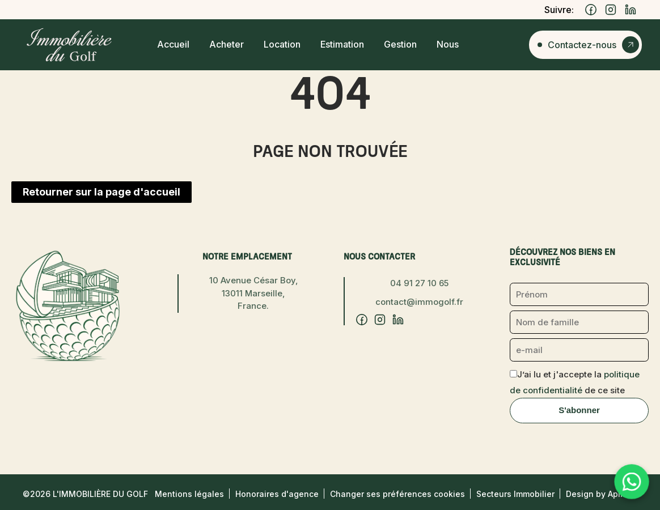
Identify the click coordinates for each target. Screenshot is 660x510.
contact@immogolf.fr (419, 301)
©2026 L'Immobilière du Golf (85, 494)
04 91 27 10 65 (419, 283)
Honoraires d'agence (277, 494)
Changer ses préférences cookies (397, 494)
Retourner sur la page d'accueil (101, 192)
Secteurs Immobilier (515, 494)
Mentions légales (189, 494)
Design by (601, 494)
